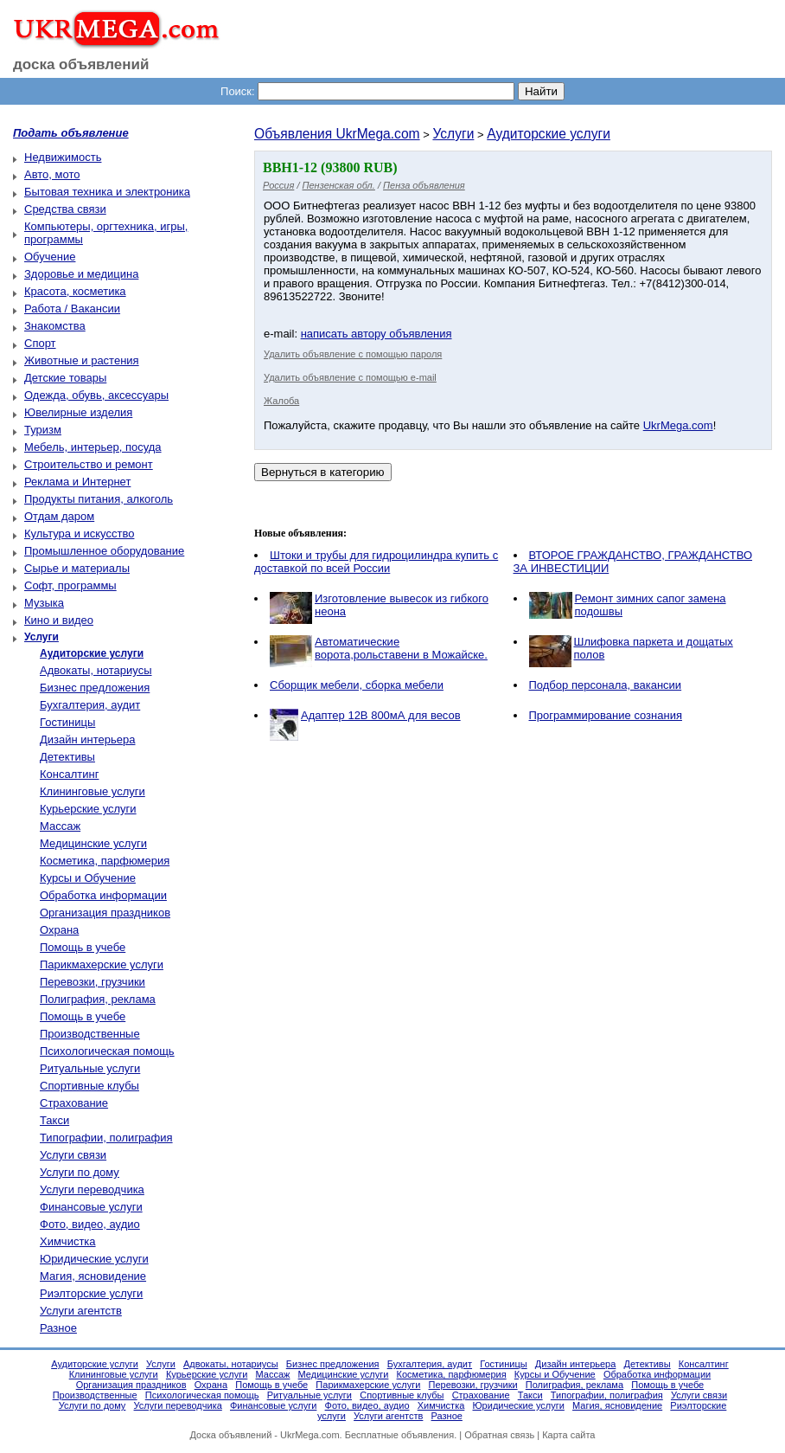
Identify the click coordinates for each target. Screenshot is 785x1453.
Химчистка (68, 1241)
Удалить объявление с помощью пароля (353, 354)
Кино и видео (58, 620)
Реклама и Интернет (77, 481)
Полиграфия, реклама (98, 999)
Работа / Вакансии (72, 308)
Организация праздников (105, 912)
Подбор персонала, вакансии (605, 684)
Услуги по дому (79, 1172)
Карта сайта (568, 1435)
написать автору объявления (376, 333)
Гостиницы (67, 722)
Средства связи (65, 209)
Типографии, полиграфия (106, 1137)
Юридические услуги (94, 1258)
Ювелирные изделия (78, 412)
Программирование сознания (605, 715)
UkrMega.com (678, 425)
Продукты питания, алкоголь (98, 498)
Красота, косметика (75, 291)
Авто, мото (52, 174)
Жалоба (281, 400)
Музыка (44, 602)
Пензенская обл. (339, 185)
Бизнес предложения (95, 687)
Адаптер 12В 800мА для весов (381, 715)
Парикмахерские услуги (101, 964)
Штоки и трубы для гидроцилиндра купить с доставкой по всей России (376, 562)
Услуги (453, 133)
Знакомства (55, 325)
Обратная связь (499, 1435)
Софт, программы (70, 585)
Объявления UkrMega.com (337, 133)
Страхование (74, 1102)
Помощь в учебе (82, 947)
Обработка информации (103, 895)
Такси (54, 1120)
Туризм (42, 429)
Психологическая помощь (107, 1051)
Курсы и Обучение (88, 877)
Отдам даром (59, 516)
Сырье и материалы (77, 568)
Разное (58, 1327)
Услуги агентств (81, 1310)
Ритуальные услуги (90, 1068)
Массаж (60, 826)
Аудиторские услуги (548, 133)
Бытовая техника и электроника (107, 191)
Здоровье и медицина (81, 273)
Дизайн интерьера (87, 739)
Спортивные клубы (89, 1085)
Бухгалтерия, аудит (90, 704)
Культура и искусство (79, 533)
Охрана (59, 929)
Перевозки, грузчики (92, 981)
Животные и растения (81, 360)
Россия (278, 185)
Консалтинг (69, 774)
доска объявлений (81, 64)
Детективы (67, 756)
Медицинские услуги (93, 843)
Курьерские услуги (88, 808)
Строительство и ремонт (88, 464)
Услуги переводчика (92, 1189)
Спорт (40, 343)
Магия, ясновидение (93, 1276)
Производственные (90, 1033)
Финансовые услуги (91, 1206)
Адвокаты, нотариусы (96, 670)
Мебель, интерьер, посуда (93, 446)
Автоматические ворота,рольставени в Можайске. (401, 648)
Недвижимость (62, 157)
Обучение (49, 256)
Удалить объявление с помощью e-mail (350, 377)
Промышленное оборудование (104, 550)
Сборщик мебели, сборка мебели (357, 684)
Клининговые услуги (92, 791)
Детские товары (65, 377)
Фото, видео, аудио (90, 1224)
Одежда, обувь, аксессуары (96, 395)
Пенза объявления (424, 185)
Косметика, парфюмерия (104, 860)
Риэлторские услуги (91, 1293)
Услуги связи (73, 1154)
